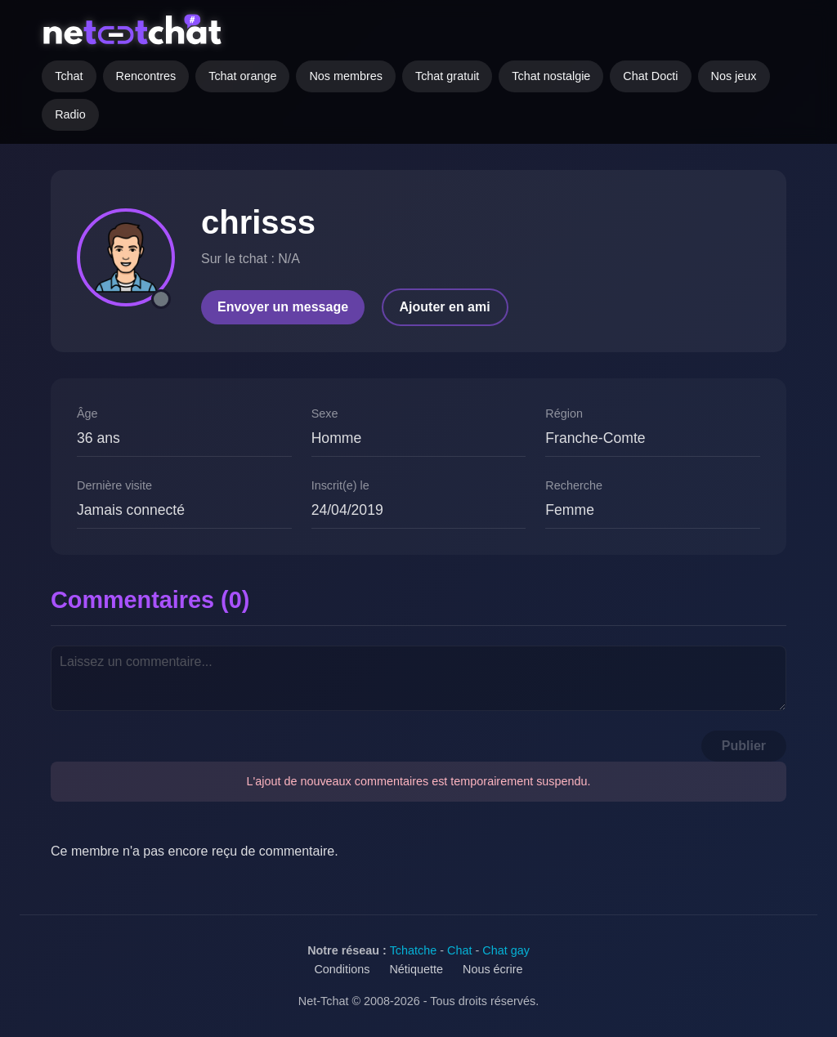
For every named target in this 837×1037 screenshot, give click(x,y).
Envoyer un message (282, 307)
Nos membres (346, 76)
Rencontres (146, 76)
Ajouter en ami (445, 307)
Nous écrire (493, 969)
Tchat (69, 76)
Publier (744, 746)
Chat (459, 950)
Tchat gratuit (447, 76)
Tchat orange (242, 76)
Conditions (341, 969)
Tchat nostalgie (551, 76)
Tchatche (413, 950)
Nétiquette (416, 969)
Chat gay (506, 950)
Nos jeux (734, 76)
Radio (70, 114)
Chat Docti (650, 76)
